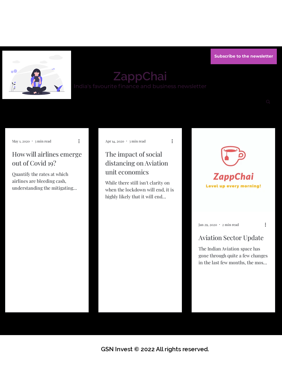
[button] (268, 102)
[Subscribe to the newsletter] (244, 56)
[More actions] (80, 141)
